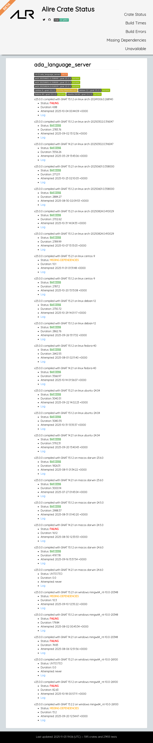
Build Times (135, 22)
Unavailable (135, 48)
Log (43, 115)
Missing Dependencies (126, 40)
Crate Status (135, 14)
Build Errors (135, 31)
